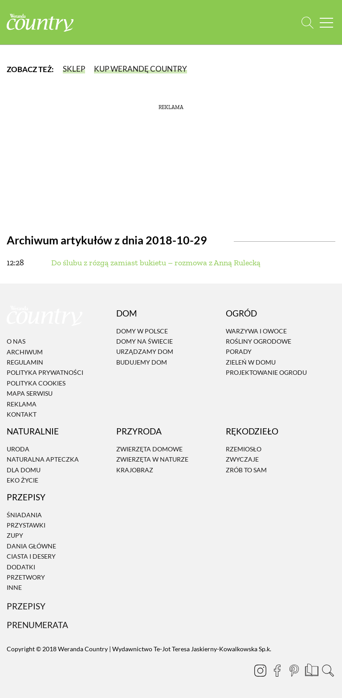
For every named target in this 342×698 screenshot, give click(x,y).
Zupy (15, 536)
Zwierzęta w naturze (152, 459)
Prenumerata (37, 625)
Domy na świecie (144, 341)
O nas (16, 341)
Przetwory (26, 577)
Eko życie (22, 480)
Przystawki (26, 525)
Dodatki (21, 567)
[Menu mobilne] (326, 22)
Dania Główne (31, 546)
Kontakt (22, 414)
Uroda (18, 449)
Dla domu (24, 470)
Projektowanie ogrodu (266, 372)
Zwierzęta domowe (149, 449)
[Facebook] (277, 670)
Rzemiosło (243, 449)
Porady (239, 352)
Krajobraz (134, 470)
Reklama (22, 404)
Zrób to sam (246, 470)
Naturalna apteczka (43, 459)
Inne (14, 588)
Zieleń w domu (251, 362)
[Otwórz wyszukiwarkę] (307, 22)
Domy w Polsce (142, 331)
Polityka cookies (36, 383)
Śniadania (24, 515)
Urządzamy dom (144, 352)
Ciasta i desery (31, 556)
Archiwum (25, 352)
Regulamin (25, 362)
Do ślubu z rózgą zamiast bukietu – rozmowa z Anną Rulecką (156, 263)
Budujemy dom (141, 362)
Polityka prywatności (45, 373)
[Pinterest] (293, 670)
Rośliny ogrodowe (258, 341)
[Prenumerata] (310, 669)
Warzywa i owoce (256, 331)
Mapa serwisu (30, 393)
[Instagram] (260, 670)
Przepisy (26, 606)
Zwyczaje (242, 459)
